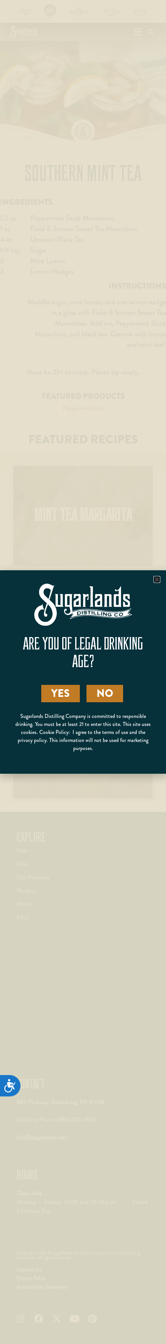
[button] (156, 579)
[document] (83, 672)
